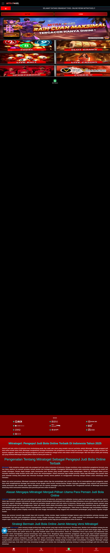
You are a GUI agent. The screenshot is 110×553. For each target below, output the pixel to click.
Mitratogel (5, 467)
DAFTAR (27, 14)
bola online (14, 527)
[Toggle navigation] (3, 3)
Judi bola (5, 499)
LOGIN (81, 14)
